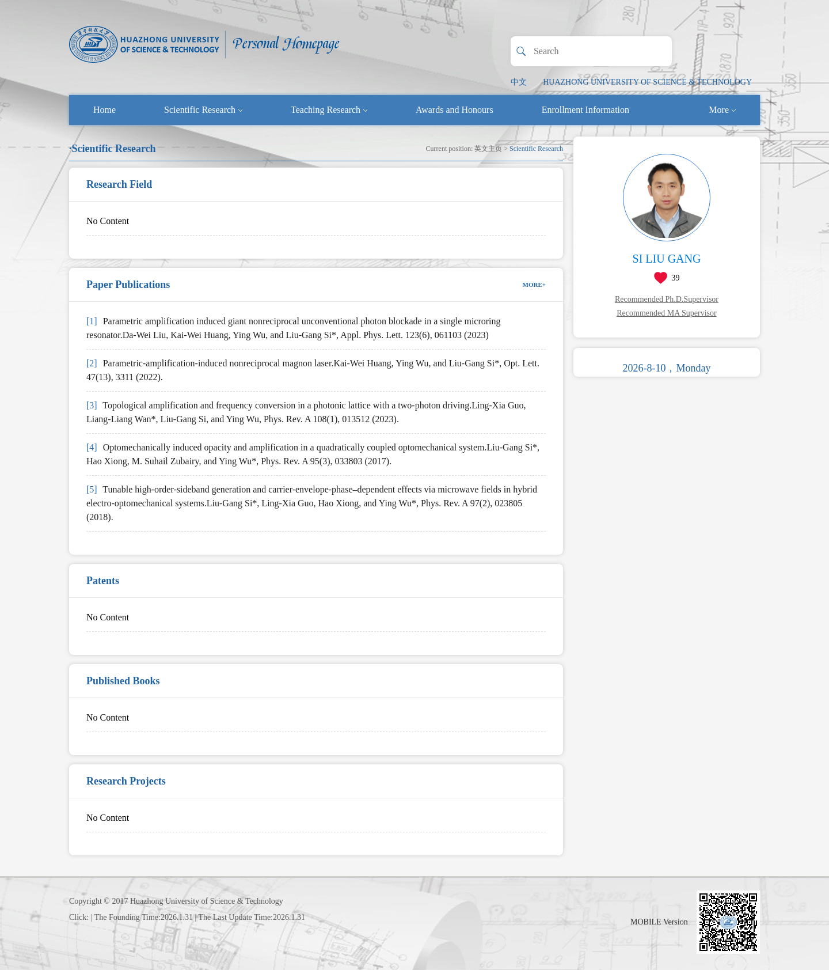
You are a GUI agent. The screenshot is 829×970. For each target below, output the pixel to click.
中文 (519, 82)
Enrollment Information (585, 110)
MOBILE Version (659, 922)
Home (104, 110)
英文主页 (488, 149)
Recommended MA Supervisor (666, 313)
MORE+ (534, 284)
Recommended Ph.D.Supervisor (666, 299)
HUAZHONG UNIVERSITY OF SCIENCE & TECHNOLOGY (647, 82)
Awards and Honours (454, 110)
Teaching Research (329, 110)
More (722, 110)
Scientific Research (203, 110)
